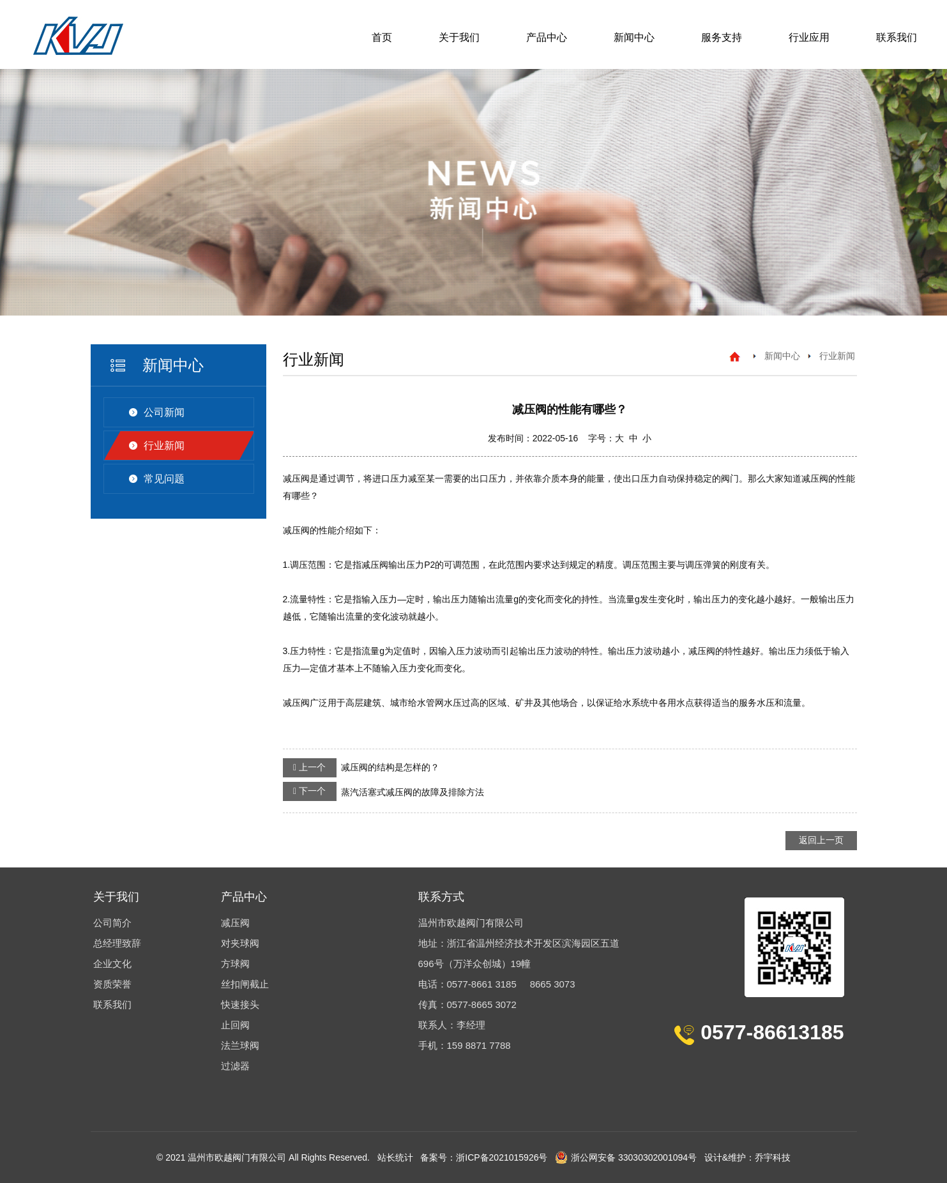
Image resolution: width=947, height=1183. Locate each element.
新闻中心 (634, 37)
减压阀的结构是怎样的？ (361, 767)
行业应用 (809, 37)
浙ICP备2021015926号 (501, 1157)
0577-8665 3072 (482, 1004)
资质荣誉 (112, 984)
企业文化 (112, 963)
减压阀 (235, 922)
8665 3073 (552, 984)
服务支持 (721, 37)
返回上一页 (821, 840)
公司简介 (112, 922)
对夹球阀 (240, 943)
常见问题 (164, 478)
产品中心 (546, 37)
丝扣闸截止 (245, 984)
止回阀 (235, 1024)
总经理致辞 (117, 943)
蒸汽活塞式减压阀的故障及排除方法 (383, 791)
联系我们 (896, 37)
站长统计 (395, 1157)
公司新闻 (164, 412)
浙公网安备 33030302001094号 (626, 1157)
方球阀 (235, 963)
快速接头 (240, 1004)
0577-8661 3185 (482, 984)
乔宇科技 (773, 1157)
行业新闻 (164, 445)
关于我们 (459, 37)
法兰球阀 (240, 1045)
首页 (382, 37)
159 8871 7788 (479, 1045)
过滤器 (235, 1065)
